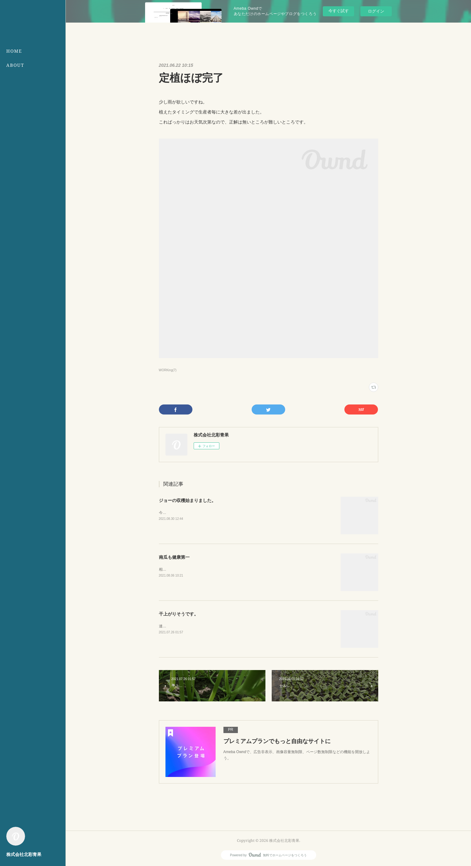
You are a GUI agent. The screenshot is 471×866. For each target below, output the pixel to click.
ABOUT (15, 65)
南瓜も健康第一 (174, 557)
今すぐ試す (338, 10)
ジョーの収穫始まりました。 (187, 500)
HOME (14, 51)
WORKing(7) (168, 370)
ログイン (376, 11)
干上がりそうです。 (178, 613)
